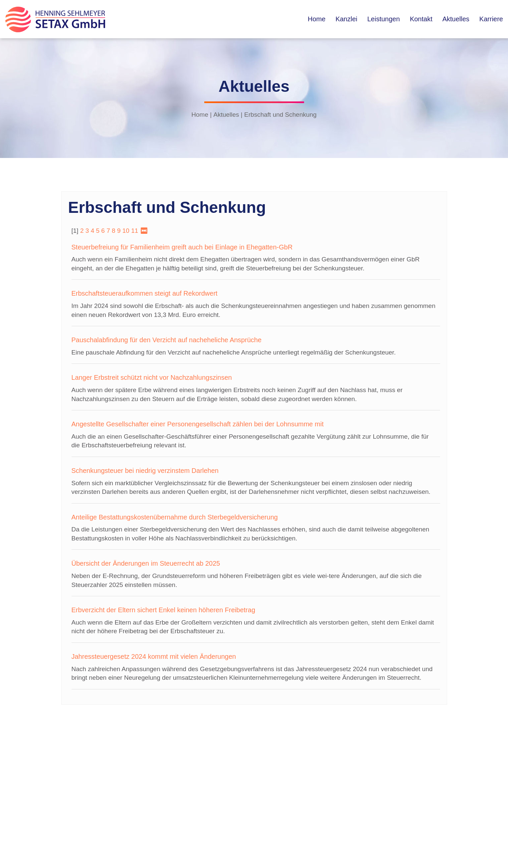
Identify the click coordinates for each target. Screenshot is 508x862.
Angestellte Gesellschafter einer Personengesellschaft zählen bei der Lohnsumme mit (198, 424)
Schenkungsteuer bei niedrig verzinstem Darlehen (145, 470)
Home (316, 19)
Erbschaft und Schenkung (280, 114)
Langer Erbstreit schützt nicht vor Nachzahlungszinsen (152, 377)
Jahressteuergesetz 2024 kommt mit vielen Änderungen (154, 656)
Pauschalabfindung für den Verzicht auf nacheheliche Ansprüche (167, 340)
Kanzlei (346, 19)
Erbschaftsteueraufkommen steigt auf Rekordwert (145, 293)
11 (134, 230)
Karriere (491, 19)
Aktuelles (455, 19)
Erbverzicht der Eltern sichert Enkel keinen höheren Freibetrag (163, 610)
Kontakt (421, 19)
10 (125, 230)
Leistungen (383, 19)
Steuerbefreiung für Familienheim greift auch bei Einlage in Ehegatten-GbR (182, 247)
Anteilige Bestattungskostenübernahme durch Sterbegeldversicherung (175, 517)
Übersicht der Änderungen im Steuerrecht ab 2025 (146, 563)
